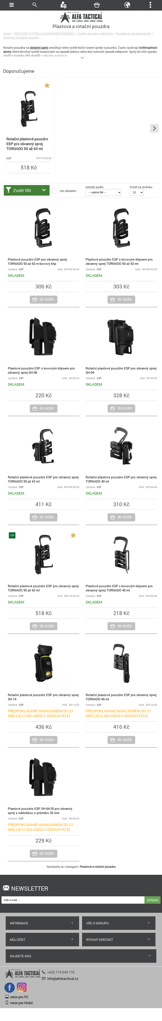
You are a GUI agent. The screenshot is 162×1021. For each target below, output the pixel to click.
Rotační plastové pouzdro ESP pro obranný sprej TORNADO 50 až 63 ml (27, 144)
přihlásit (152, 900)
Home (7, 33)
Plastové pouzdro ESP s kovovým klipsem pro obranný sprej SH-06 (41, 370)
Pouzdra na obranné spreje (133, 33)
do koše (46, 299)
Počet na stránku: (141, 187)
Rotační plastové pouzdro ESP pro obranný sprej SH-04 (121, 370)
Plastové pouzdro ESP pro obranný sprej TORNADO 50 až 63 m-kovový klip (37, 261)
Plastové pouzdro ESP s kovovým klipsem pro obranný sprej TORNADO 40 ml (119, 588)
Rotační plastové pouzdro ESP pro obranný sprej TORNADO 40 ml (121, 479)
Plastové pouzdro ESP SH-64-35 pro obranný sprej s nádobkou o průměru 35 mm (40, 810)
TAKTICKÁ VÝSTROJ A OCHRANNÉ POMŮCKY (44, 33)
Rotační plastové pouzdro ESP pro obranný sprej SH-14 (43, 697)
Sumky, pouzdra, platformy (95, 33)
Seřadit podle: (94, 187)
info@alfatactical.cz (62, 978)
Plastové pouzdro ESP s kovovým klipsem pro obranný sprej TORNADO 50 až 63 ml (119, 261)
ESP (8, 158)
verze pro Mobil (21, 1003)
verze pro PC (19, 997)
